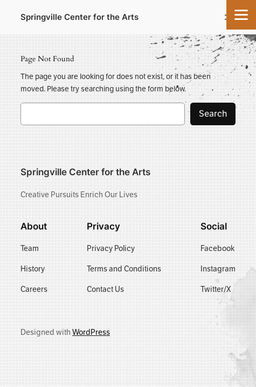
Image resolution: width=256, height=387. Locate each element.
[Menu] (241, 15)
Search (213, 113)
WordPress (91, 332)
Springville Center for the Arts (79, 17)
